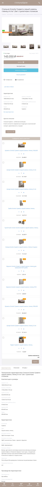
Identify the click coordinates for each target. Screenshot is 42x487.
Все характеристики (9, 112)
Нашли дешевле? (21, 74)
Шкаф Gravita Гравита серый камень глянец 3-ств (21, 325)
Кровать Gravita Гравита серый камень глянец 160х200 (21, 150)
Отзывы (24, 368)
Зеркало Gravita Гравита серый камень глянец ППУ (21, 287)
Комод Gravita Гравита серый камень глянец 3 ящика (21, 247)
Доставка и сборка (9, 86)
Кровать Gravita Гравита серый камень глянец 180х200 (21, 306)
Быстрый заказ (21, 66)
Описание (16, 368)
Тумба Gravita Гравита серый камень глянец (21, 208)
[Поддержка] (39, 3)
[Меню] (3, 3)
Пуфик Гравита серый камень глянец (21, 345)
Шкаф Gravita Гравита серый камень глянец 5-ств (21, 189)
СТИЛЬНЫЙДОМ (21, 3)
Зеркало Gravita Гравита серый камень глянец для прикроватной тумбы (21, 266)
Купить (35, 361)
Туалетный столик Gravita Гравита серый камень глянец (21, 227)
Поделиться (10, 131)
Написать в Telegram (21, 70)
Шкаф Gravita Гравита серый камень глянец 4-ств (21, 170)
